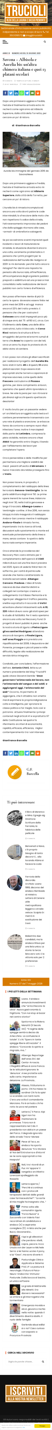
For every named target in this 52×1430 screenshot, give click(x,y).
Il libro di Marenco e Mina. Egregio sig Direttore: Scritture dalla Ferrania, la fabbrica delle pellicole (35, 822)
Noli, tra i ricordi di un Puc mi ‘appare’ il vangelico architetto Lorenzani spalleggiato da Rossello (27, 1172)
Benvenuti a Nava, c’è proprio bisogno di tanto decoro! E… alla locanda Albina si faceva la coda (35, 855)
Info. (24, 1427)
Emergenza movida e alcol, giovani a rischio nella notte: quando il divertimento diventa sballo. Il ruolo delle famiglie (27, 1312)
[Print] (37, 93)
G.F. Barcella (12, 84)
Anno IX (6, 53)
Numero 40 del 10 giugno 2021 (26, 53)
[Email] (32, 93)
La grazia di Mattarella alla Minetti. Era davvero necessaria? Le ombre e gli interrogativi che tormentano (28, 1293)
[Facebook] (5, 93)
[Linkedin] (16, 93)
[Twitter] (10, 93)
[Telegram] (27, 93)
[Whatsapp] (21, 93)
